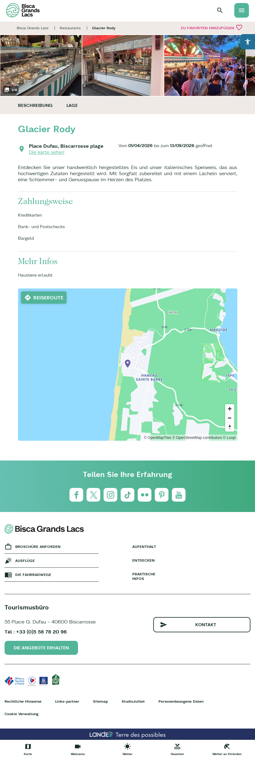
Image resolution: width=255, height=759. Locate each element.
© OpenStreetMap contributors (197, 438)
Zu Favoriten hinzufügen (212, 27)
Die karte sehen (46, 152)
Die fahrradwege (33, 574)
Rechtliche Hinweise (23, 701)
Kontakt (205, 624)
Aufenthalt (144, 546)
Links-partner (67, 701)
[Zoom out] (229, 417)
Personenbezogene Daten (181, 701)
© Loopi (229, 438)
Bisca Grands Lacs (32, 28)
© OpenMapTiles (158, 438)
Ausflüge (25, 560)
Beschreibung (35, 105)
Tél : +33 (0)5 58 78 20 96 (36, 632)
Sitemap (100, 701)
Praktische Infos (143, 576)
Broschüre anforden (38, 546)
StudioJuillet (133, 701)
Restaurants (70, 28)
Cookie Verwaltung (21, 713)
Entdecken (143, 560)
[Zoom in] (229, 408)
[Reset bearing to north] (229, 427)
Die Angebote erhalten (41, 648)
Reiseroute (48, 298)
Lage (72, 105)
